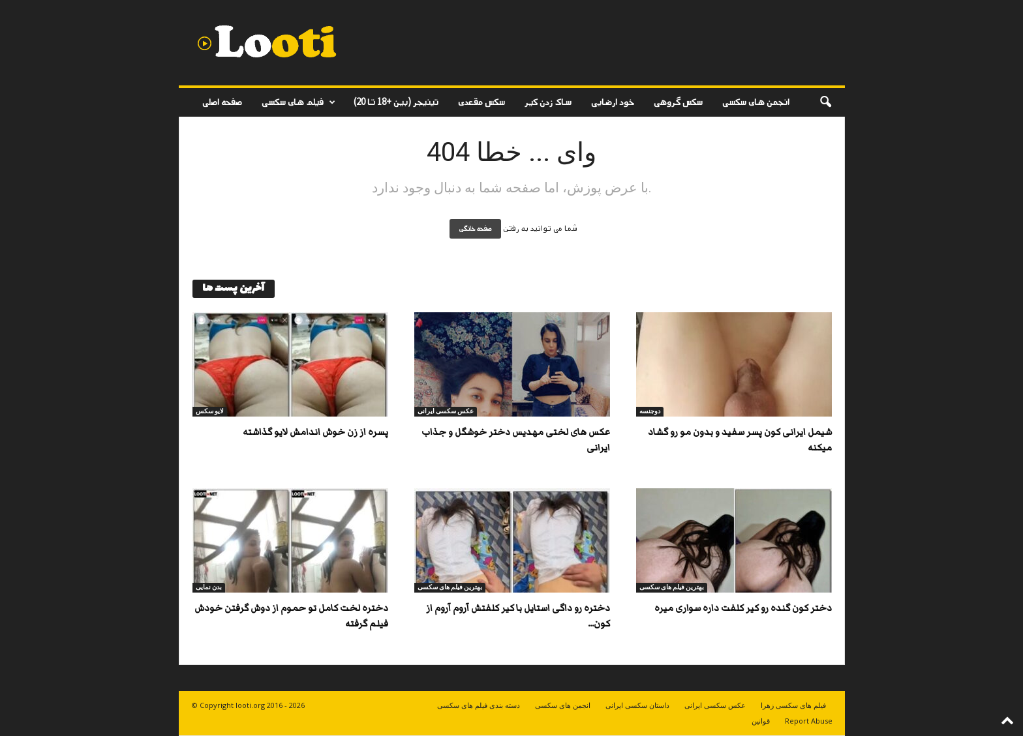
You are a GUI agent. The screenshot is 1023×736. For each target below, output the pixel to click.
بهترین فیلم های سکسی (450, 587)
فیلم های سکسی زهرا (793, 705)
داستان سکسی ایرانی (637, 705)
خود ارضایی (612, 102)
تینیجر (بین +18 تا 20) (396, 102)
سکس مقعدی (481, 102)
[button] (825, 102)
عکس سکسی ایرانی (446, 411)
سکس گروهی (678, 102)
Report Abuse (808, 721)
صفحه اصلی (222, 102)
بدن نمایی (209, 587)
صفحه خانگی (475, 228)
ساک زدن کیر (548, 102)
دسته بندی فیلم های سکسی (478, 705)
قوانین (761, 721)
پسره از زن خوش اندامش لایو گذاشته (315, 432)
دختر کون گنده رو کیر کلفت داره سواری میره (743, 608)
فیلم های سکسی (298, 102)
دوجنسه (649, 411)
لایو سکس (210, 411)
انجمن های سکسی (755, 102)
